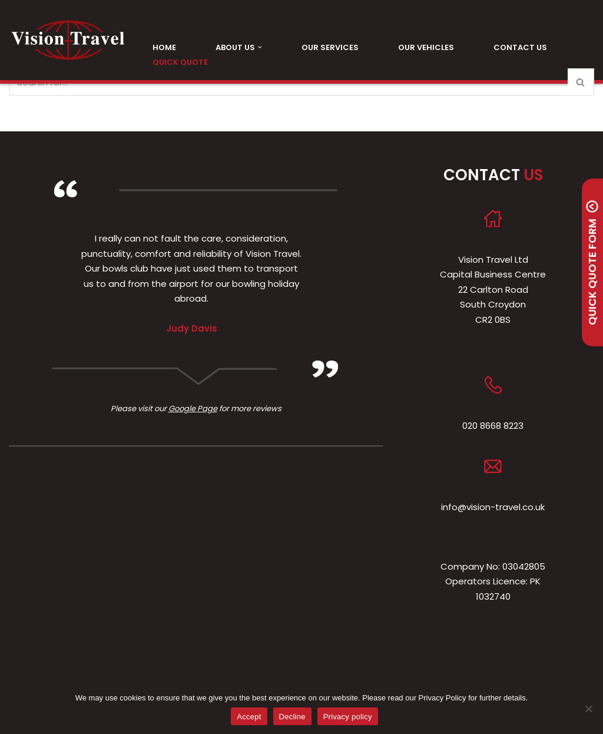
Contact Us (520, 47)
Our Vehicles (426, 47)
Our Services (330, 47)
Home (164, 47)
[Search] (581, 82)
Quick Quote (180, 62)
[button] (260, 47)
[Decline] (588, 709)
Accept (249, 716)
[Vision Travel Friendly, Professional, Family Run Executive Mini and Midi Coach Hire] (68, 40)
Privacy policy (347, 716)
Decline (292, 716)
